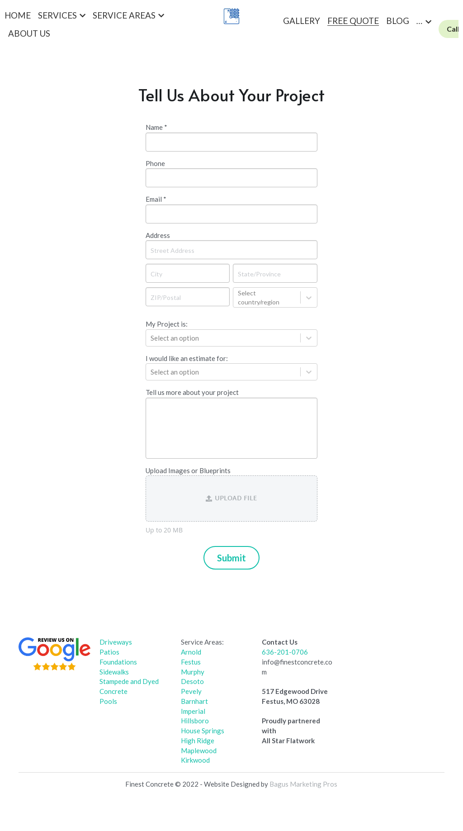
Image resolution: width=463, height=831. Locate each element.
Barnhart (194, 701)
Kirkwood (195, 760)
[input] (231, 142)
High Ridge (197, 740)
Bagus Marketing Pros (303, 784)
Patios (109, 652)
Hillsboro (195, 721)
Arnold (191, 652)
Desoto (192, 681)
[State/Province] (275, 273)
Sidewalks (114, 672)
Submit (231, 557)
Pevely (191, 691)
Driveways (115, 642)
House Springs (202, 731)
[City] (188, 273)
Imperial (193, 711)
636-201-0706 (285, 652)
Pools (108, 701)
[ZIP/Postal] (188, 296)
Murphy (192, 672)
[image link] (54, 653)
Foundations (118, 662)
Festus (191, 662)
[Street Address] (231, 249)
